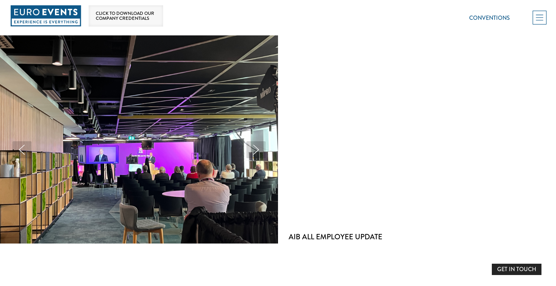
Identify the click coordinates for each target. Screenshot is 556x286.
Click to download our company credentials (125, 16)
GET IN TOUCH (516, 269)
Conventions (489, 18)
